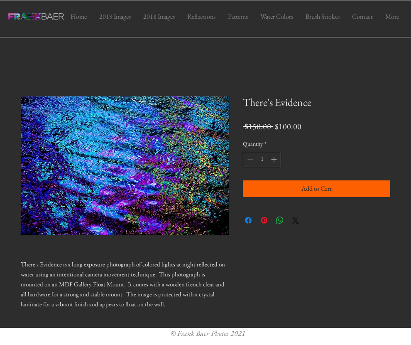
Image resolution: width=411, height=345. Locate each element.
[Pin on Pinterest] (264, 220)
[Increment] (274, 159)
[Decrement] (249, 159)
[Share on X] (296, 220)
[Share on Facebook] (248, 220)
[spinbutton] (261, 159)
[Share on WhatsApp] (280, 220)
